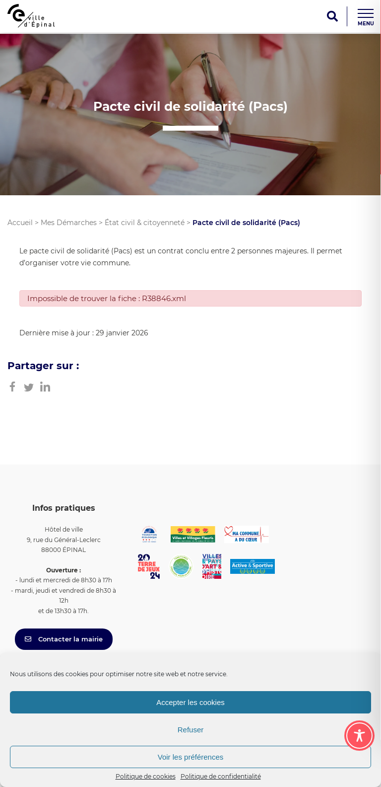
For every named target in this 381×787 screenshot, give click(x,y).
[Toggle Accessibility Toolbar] (359, 735)
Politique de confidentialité (221, 776)
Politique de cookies (146, 776)
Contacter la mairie (64, 639)
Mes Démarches (69, 222)
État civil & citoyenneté (145, 222)
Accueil (20, 222)
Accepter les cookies (190, 702)
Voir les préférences (191, 757)
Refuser (191, 729)
